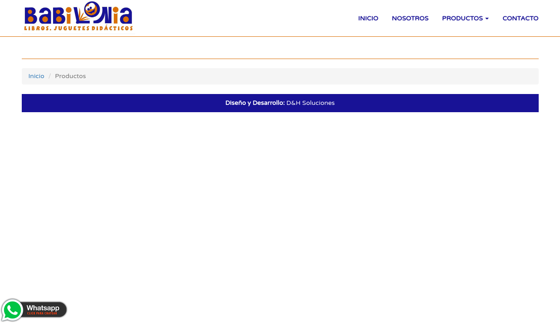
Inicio (368, 18)
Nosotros (410, 18)
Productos (465, 18)
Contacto (520, 18)
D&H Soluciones (280, 103)
